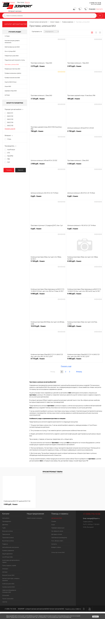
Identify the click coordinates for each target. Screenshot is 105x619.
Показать (9, 170)
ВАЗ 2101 (10, 113)
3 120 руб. (48, 99)
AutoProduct (11, 149)
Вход (3, 2)
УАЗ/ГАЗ (4, 602)
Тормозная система (8, 537)
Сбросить (20, 170)
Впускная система (7, 531)
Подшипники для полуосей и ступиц (15, 60)
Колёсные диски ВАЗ (8, 583)
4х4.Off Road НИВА (7, 557)
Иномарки (5, 568)
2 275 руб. (48, 67)
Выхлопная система (8, 541)
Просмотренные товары (52, 472)
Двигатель (5, 524)
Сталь (9, 139)
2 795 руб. (84, 132)
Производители (6, 521)
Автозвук (5, 572)
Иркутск (27, 2)
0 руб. (48, 197)
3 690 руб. (10, 504)
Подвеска (5, 544)
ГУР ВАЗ (7, 36)
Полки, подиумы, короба (9, 565)
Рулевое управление (8, 550)
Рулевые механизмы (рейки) (13, 73)
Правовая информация (57, 528)
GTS (8, 153)
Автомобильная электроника (10, 547)
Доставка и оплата (56, 534)
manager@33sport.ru (93, 518)
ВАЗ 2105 (10, 125)
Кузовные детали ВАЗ (8, 587)
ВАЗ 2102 (10, 116)
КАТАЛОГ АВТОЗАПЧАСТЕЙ (16, 24)
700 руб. (48, 132)
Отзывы (53, 521)
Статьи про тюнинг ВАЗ (58, 552)
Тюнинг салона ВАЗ (7, 598)
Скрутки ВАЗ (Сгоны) (10, 82)
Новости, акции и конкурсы (34, 518)
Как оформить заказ (57, 531)
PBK (8, 159)
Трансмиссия (6, 534)
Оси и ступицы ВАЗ (10, 51)
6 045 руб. (84, 262)
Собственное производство (59, 537)
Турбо (4, 528)
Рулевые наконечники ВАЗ (12, 77)
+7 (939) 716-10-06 (95, 3)
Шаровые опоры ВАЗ (11, 90)
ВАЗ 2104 (10, 122)
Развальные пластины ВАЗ (12, 69)
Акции (53, 524)
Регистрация (11, 2)
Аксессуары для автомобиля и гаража (11, 561)
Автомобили (5, 518)
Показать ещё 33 (10, 128)
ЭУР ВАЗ (7, 95)
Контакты (54, 544)
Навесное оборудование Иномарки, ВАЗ (9, 591)
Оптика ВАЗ (5, 595)
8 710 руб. (48, 359)
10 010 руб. (48, 327)
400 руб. (84, 99)
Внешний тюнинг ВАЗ (8, 575)
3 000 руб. (84, 327)
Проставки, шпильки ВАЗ (12, 64)
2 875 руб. (84, 67)
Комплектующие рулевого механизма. (12, 41)
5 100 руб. (48, 262)
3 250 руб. (84, 164)
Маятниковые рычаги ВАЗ (12, 47)
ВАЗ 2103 (10, 119)
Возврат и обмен (56, 547)
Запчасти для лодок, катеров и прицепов (10, 579)
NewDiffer (10, 156)
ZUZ (8, 162)
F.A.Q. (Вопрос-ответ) (57, 541)
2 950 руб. (48, 164)
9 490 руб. (48, 294)
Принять (95, 616)
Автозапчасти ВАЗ (56, 518)
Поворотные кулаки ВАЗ (12, 55)
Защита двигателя (7, 553)
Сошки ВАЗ (8, 86)
